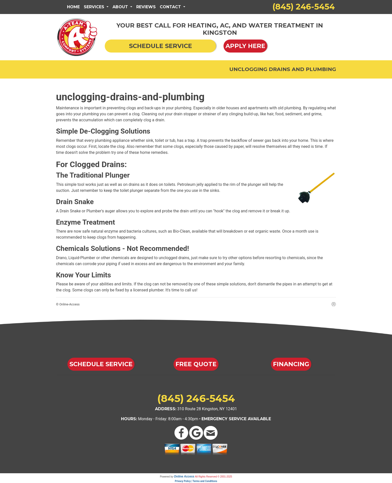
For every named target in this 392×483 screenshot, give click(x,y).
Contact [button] (171, 7)
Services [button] (95, 7)
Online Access (184, 476)
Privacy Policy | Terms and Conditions (196, 481)
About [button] (120, 7)
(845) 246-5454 (303, 7)
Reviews (146, 7)
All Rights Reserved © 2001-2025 (213, 476)
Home (73, 7)
